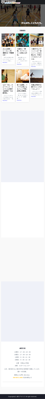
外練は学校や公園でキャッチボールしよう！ (36, 87)
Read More (5, 62)
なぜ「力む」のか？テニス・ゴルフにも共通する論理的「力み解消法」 (8, 89)
